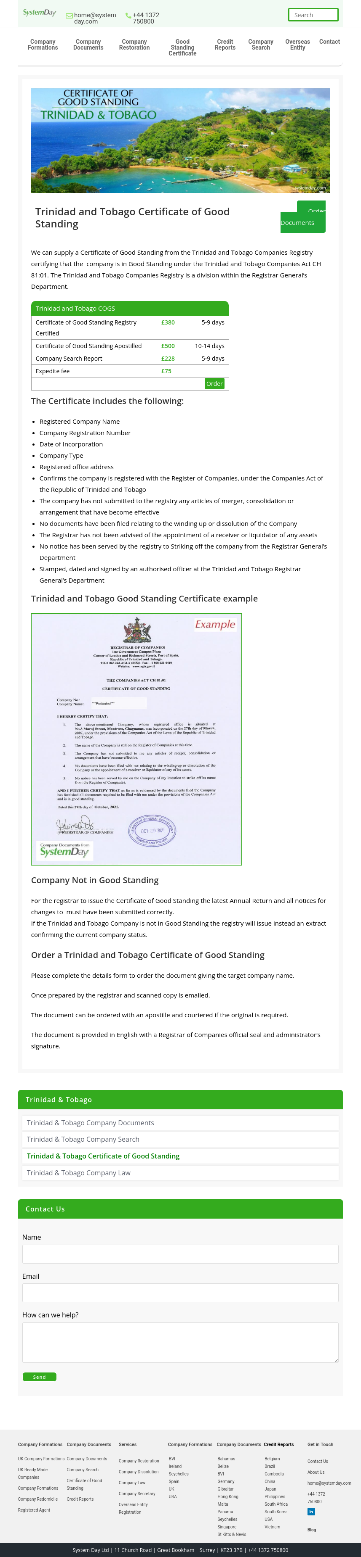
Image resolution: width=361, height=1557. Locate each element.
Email (33, 1277)
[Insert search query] (313, 14)
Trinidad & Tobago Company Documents (90, 1122)
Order (214, 384)
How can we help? (52, 1315)
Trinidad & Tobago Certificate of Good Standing (103, 1156)
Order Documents (303, 217)
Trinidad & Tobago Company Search (83, 1139)
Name (31, 1237)
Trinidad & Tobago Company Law (79, 1172)
